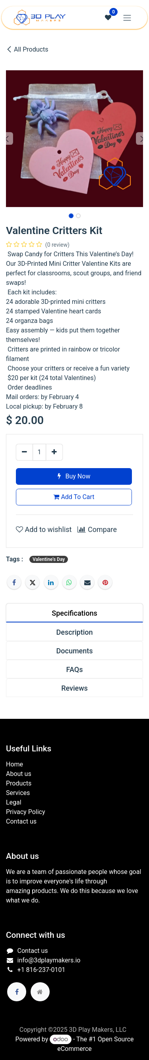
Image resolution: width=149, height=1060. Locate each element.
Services (18, 793)
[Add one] (54, 452)
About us (18, 774)
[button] (7, 138)
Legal (13, 802)
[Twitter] (32, 582)
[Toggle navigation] (127, 18)
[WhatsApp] (69, 582)
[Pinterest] (105, 582)
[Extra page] (40, 991)
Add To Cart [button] (73, 497)
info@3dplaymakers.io (49, 960)
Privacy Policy (25, 812)
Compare (97, 529)
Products (18, 783)
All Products (27, 49)
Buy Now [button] (74, 476)
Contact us (21, 821)
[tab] (74, 612)
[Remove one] (24, 452)
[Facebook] (14, 582)
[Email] (87, 582)
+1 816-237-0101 (41, 970)
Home (14, 764)
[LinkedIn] (51, 582)
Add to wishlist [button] (44, 529)
